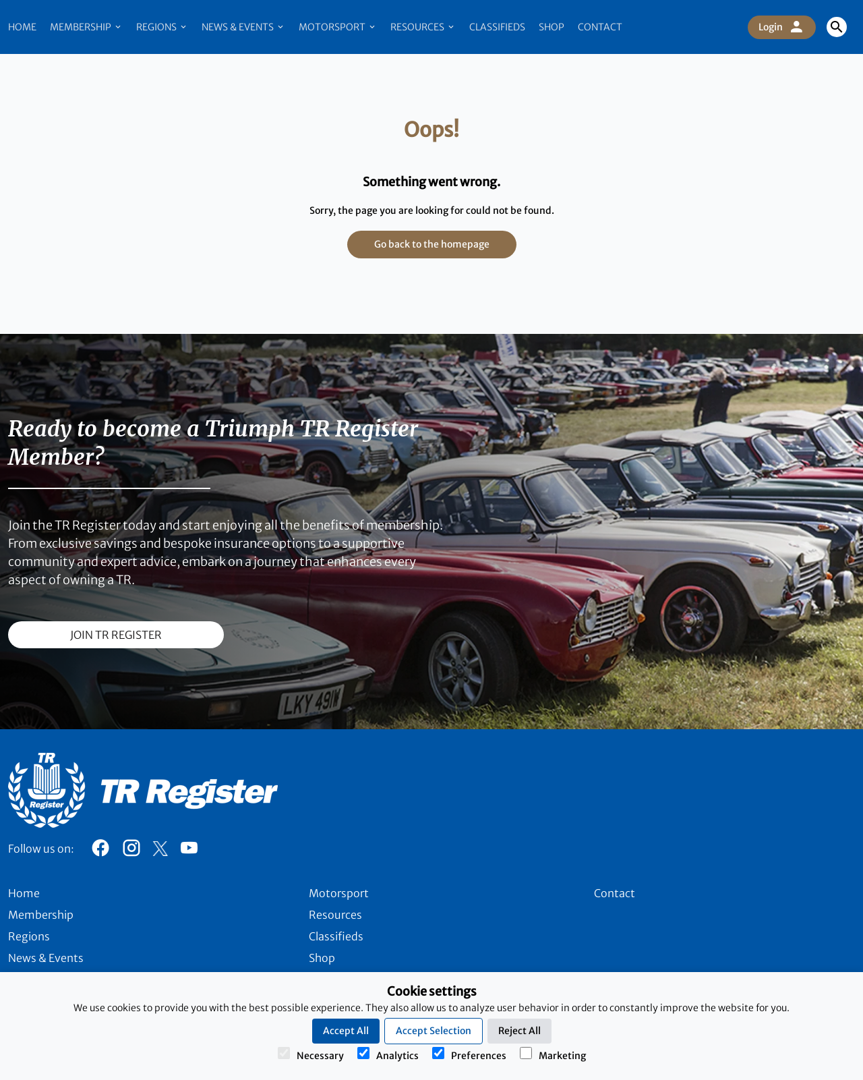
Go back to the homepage (431, 244)
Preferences (469, 1054)
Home (22, 27)
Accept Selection (433, 1031)
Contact (600, 27)
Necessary (311, 1054)
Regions (162, 27)
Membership (86, 27)
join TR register (116, 635)
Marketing (553, 1054)
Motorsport (338, 27)
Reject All (519, 1031)
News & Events (243, 27)
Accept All (346, 1031)
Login (781, 27)
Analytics (388, 1054)
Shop (551, 27)
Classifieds (497, 27)
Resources (423, 27)
